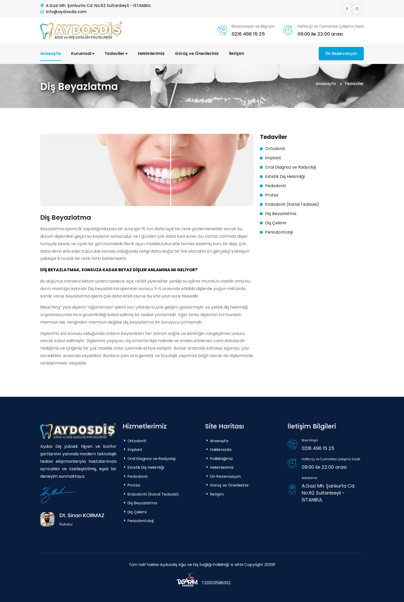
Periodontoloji (279, 232)
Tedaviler (116, 53)
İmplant (273, 158)
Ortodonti (275, 149)
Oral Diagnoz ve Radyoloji (290, 167)
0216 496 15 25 (248, 34)
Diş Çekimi (275, 223)
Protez (272, 195)
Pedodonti (275, 186)
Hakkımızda (218, 449)
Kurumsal (82, 53)
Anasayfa (50, 53)
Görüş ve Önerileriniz (197, 53)
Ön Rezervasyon (341, 53)
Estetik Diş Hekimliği (285, 176)
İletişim (236, 53)
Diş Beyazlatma (280, 214)
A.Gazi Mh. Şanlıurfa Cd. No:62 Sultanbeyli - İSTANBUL (98, 5)
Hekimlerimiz (151, 53)
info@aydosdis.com (66, 11)
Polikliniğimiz (219, 458)
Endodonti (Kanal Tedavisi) (292, 204)
